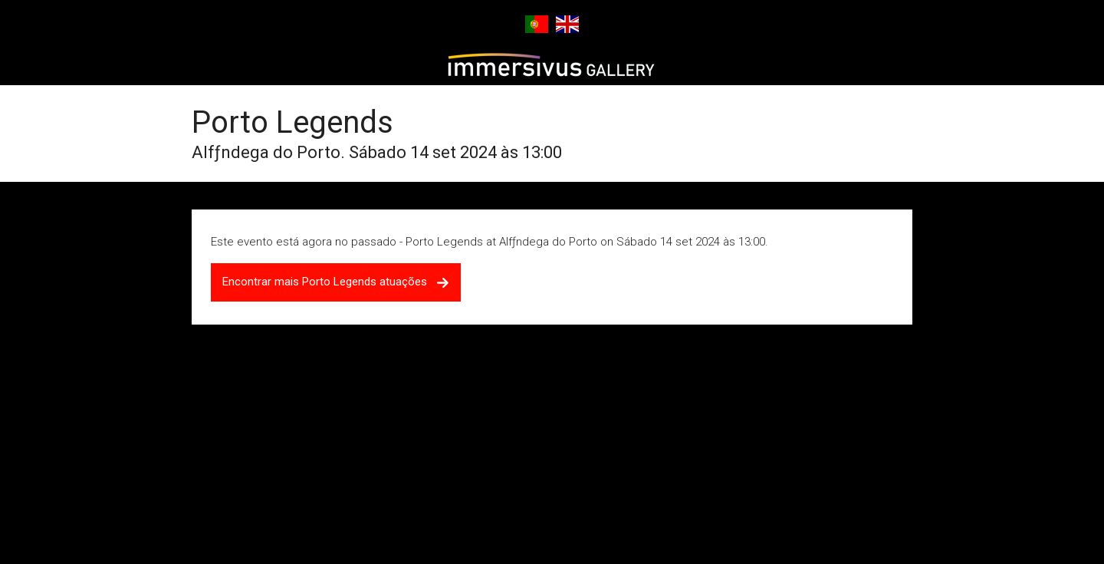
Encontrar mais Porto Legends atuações (335, 282)
